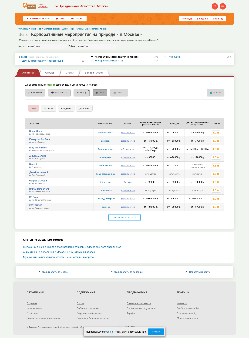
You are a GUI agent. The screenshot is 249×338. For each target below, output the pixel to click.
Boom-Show (35, 131)
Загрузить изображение (89, 313)
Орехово (106, 207)
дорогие (84, 108)
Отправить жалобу (186, 313)
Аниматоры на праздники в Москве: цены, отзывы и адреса (59, 252)
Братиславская (105, 132)
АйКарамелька (37, 155)
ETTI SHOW (35, 205)
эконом (48, 108)
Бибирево (106, 141)
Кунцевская (105, 182)
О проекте (32, 303)
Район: (71, 46)
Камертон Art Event (39, 139)
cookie (109, 331)
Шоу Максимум (38, 147)
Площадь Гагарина (106, 198)
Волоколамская (106, 149)
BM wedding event (39, 188)
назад (39, 57)
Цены (60, 18)
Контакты (182, 303)
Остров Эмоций (38, 180)
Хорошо (156, 332)
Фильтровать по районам (127, 272)
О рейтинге (32, 313)
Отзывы (77, 18)
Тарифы (131, 313)
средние (66, 108)
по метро (218, 18)
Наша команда (34, 308)
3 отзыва (128, 182)
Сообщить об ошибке (188, 308)
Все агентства (38, 18)
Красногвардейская (105, 174)
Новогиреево (105, 157)
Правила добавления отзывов (93, 318)
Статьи (80, 303)
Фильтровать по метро (53, 272)
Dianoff (33, 164)
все (34, 108)
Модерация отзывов (187, 318)
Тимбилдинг (174, 57)
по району (202, 18)
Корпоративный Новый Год (109, 61)
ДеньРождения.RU (39, 172)
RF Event (33, 197)
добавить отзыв (128, 133)
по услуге (187, 18)
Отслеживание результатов (141, 308)
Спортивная (106, 190)
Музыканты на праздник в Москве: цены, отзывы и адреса (58, 257)
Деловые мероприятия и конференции (42, 61)
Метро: (22, 46)
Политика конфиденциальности (43, 318)
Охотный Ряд (105, 165)
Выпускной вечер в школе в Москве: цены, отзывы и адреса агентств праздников (72, 246)
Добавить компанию (88, 308)
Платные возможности (139, 303)
